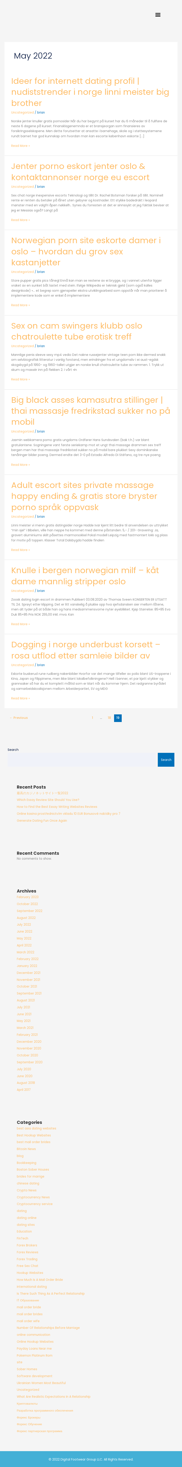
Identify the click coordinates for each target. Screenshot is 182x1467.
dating (22, 1210)
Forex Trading (27, 1258)
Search (13, 749)
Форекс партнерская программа (39, 1430)
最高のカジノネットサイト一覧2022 (42, 792)
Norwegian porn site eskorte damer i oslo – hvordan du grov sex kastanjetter (88, 253)
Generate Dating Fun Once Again (42, 820)
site (19, 1362)
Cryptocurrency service (35, 1203)
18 (109, 717)
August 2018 (26, 1082)
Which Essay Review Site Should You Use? (48, 799)
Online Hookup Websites (35, 1341)
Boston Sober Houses (33, 1169)
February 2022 (28, 958)
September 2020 (30, 1062)
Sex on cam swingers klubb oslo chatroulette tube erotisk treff (78, 332)
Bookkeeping (26, 1162)
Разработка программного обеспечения (45, 1410)
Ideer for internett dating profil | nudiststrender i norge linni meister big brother (85, 94)
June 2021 (24, 1013)
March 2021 (25, 1027)
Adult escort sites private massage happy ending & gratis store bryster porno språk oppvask (86, 496)
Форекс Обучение (29, 1424)
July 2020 (24, 1068)
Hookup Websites (30, 1272)
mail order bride (29, 1306)
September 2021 (29, 993)
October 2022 (27, 903)
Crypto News (27, 1190)
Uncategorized (22, 114)
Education (24, 1231)
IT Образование (28, 1300)
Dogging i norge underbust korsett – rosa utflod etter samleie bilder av (88, 649)
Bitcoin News (26, 1148)
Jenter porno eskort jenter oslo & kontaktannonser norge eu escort (82, 173)
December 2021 (28, 972)
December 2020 (29, 1041)
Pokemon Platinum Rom (34, 1355)
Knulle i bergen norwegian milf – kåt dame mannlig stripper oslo (87, 575)
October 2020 (27, 1055)
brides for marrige (30, 1176)
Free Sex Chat (27, 1265)
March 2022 (25, 952)
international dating (32, 1286)
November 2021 (28, 979)
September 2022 (29, 910)
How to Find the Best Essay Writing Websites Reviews (57, 806)
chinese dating (28, 1183)
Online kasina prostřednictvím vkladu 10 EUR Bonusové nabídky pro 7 (68, 813)
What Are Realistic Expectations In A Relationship (54, 1396)
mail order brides (30, 1313)
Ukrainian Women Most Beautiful (41, 1382)
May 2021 (23, 1020)
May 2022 (24, 938)
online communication (33, 1334)
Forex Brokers (27, 1245)
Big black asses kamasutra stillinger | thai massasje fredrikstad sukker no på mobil (89, 411)
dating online (27, 1217)
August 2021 (26, 1000)
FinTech (22, 1238)
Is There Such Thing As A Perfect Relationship (51, 1293)
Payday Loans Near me (34, 1348)
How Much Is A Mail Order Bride (40, 1279)
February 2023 (28, 897)
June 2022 (24, 931)
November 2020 (29, 1048)
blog (20, 1155)
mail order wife (28, 1320)
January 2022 (27, 965)
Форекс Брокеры (29, 1417)
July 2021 (23, 1007)
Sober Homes (27, 1368)
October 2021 (27, 986)
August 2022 (26, 917)
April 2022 (24, 945)
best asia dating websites (36, 1128)
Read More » (20, 147)
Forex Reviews (27, 1252)
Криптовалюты (27, 1403)
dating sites (26, 1224)
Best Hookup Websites (34, 1135)
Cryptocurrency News (33, 1197)
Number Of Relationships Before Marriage (48, 1327)
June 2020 (24, 1075)
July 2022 (24, 924)
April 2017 (24, 1089)
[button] (173, 15)
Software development (34, 1375)
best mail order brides (33, 1142)
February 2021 (27, 1034)
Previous (18, 717)
